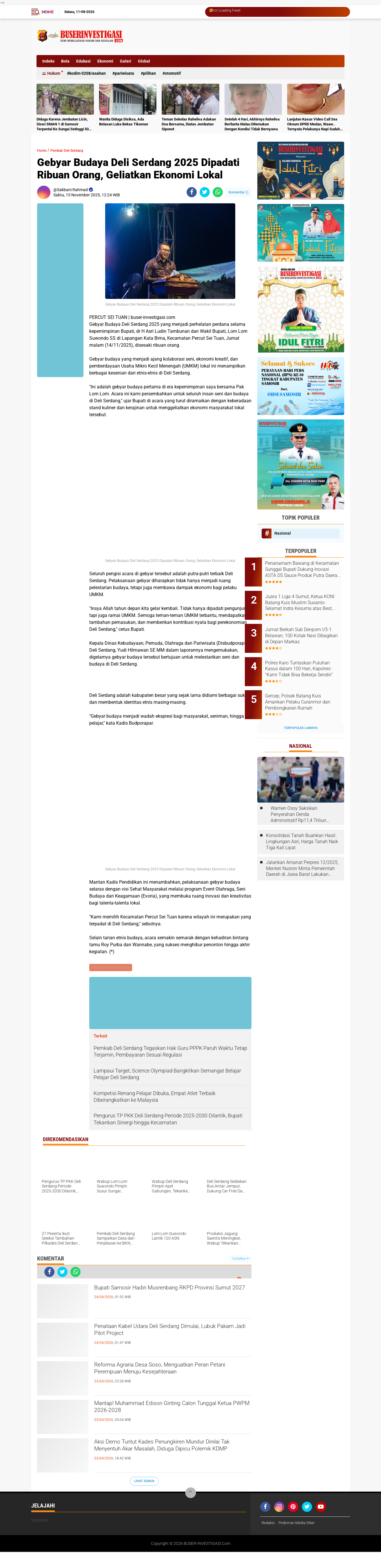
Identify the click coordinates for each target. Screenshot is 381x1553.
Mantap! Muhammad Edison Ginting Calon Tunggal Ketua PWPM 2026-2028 (163, 1410)
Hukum (53, 73)
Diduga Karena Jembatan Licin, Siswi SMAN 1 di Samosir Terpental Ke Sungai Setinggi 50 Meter (63, 124)
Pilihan (149, 73)
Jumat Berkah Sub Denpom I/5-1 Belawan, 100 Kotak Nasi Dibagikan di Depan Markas (308, 628)
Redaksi (269, 1523)
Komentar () (239, 192)
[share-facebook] (192, 192)
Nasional (282, 533)
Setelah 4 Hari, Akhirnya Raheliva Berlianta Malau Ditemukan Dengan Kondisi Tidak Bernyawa (252, 124)
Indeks (48, 61)
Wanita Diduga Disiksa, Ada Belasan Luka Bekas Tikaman (123, 121)
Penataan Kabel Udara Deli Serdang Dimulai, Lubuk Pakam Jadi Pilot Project (165, 1333)
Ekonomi (105, 61)
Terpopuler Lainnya (301, 708)
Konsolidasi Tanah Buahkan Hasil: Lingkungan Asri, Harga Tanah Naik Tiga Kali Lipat (302, 822)
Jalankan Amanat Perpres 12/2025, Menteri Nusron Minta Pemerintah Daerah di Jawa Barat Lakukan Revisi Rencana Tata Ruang (302, 849)
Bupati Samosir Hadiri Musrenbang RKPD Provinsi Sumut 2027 (161, 1294)
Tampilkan (240, 1259)
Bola (65, 61)
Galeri (125, 61)
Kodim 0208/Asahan (87, 73)
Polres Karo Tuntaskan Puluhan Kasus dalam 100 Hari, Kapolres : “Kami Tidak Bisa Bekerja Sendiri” (306, 657)
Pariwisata (124, 73)
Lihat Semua (144, 1482)
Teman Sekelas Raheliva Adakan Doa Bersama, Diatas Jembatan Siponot (189, 124)
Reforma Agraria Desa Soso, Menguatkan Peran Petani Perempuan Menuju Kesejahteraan (172, 1371)
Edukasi (83, 61)
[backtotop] (190, 1494)
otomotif (173, 73)
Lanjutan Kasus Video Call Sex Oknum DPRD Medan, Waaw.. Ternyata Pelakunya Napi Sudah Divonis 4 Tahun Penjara (313, 124)
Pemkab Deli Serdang (76, 150)
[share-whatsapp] (218, 192)
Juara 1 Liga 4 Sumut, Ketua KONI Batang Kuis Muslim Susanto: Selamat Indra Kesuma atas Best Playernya (307, 599)
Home (48, 11)
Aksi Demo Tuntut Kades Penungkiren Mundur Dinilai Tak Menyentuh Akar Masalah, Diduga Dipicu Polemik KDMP (169, 1453)
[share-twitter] (205, 192)
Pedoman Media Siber (299, 1523)
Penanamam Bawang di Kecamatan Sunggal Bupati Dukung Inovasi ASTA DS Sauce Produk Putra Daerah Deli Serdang (305, 569)
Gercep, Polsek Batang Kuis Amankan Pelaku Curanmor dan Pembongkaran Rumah (306, 686)
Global (144, 61)
